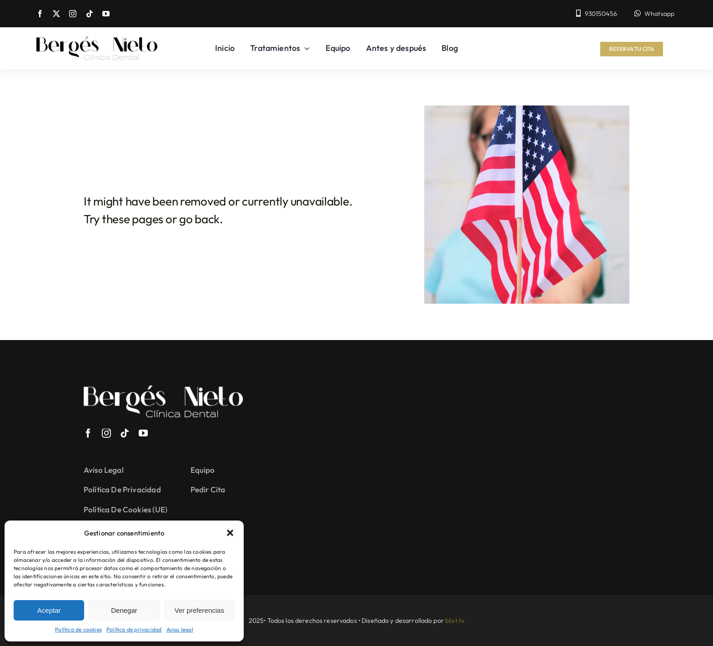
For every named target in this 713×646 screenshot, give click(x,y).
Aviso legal (179, 629)
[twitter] (56, 13)
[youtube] (106, 13)
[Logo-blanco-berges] (163, 390)
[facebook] (40, 13)
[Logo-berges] (96, 40)
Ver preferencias (199, 610)
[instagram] (72, 13)
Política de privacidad (133, 629)
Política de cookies (78, 629)
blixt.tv (454, 620)
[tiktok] (89, 13)
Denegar (124, 610)
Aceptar (49, 610)
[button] (230, 532)
